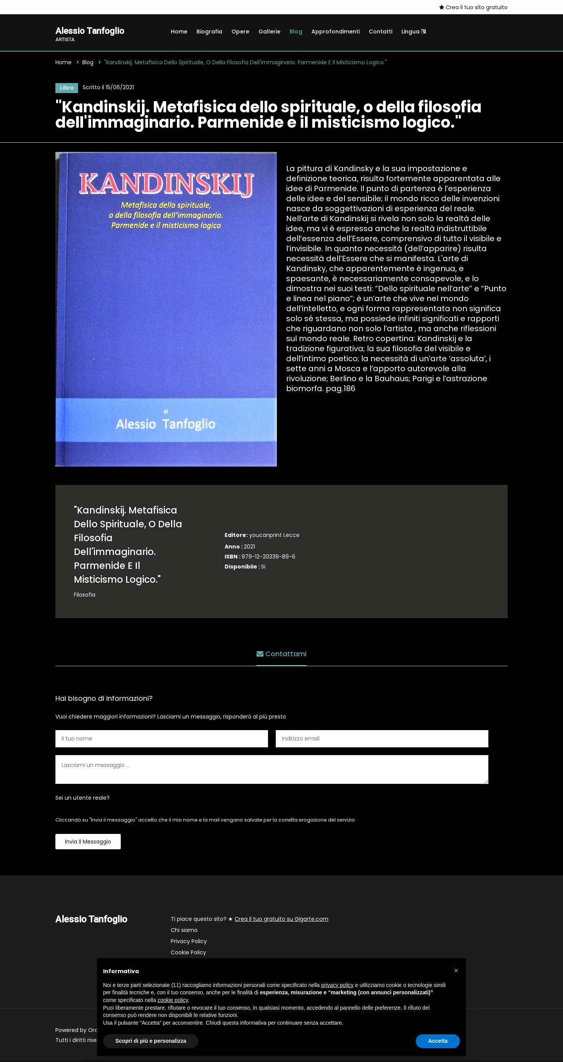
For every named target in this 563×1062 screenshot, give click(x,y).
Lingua (413, 31)
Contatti (380, 31)
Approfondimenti (335, 31)
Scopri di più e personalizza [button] (150, 1041)
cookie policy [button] (173, 1000)
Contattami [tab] (281, 654)
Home (179, 31)
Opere (240, 31)
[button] (456, 970)
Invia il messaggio (88, 843)
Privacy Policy (189, 943)
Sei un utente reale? (82, 799)
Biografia (209, 31)
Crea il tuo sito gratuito (473, 7)
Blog (296, 31)
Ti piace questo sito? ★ (249, 920)
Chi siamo (184, 931)
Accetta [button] (438, 1041)
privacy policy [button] (337, 985)
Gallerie (269, 31)
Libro (65, 88)
